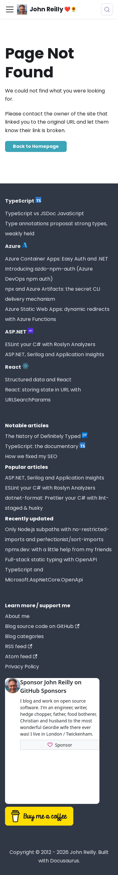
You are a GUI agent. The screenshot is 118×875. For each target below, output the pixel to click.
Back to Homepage (36, 146)
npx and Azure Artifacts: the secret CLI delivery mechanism (52, 294)
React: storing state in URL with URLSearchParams (43, 394)
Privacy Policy (22, 666)
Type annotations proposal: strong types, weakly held (56, 228)
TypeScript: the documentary (45, 446)
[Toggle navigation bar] (9, 9)
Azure (16, 246)
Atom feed (21, 656)
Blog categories (24, 636)
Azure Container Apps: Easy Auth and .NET (56, 258)
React (17, 367)
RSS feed (18, 646)
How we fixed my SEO (31, 456)
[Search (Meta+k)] (107, 9)
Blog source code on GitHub (42, 626)
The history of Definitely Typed (46, 436)
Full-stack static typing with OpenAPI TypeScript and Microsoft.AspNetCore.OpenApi (51, 569)
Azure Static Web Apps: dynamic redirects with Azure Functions (57, 314)
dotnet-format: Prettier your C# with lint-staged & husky (57, 503)
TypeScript (23, 201)
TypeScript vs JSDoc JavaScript (44, 213)
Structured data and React (38, 379)
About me (17, 616)
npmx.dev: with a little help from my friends (58, 549)
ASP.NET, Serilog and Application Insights (54, 354)
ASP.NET (19, 331)
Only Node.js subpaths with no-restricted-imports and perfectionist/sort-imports (57, 534)
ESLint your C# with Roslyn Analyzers (50, 344)
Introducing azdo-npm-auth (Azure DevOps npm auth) (49, 274)
